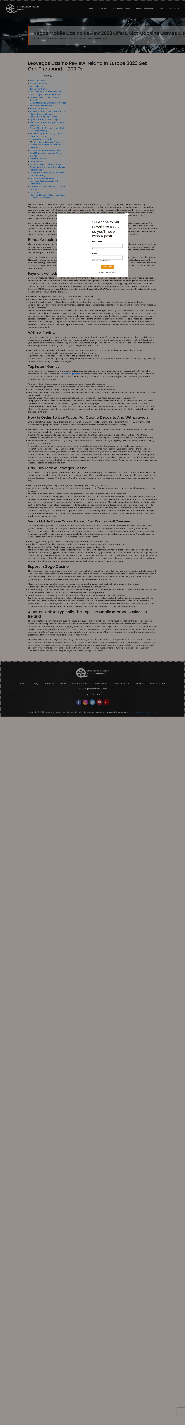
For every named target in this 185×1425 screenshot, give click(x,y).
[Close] (127, 214)
